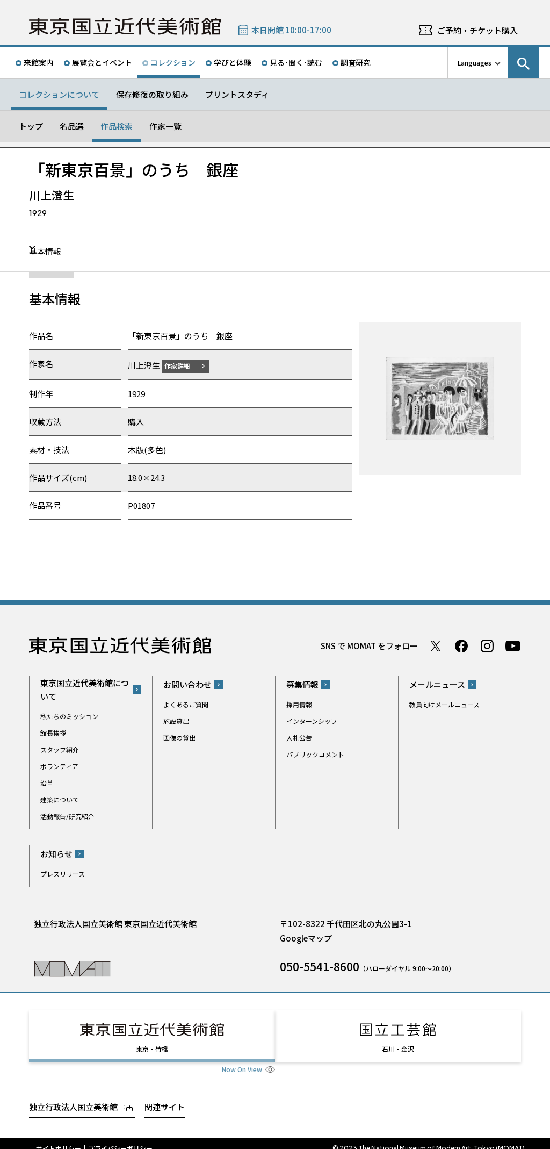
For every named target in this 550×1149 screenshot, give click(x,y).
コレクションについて (59, 94)
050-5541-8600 (319, 966)
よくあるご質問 (185, 704)
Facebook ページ (461, 645)
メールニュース (437, 684)
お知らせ (56, 853)
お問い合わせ (187, 684)
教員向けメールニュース (444, 704)
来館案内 (39, 62)
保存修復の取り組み (152, 94)
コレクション (173, 62)
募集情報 (302, 684)
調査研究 (356, 62)
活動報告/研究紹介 (67, 815)
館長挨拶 (53, 732)
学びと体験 (232, 62)
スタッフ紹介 (59, 748)
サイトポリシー (58, 1138)
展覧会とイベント (102, 62)
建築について (59, 798)
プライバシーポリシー (120, 1138)
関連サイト (164, 1096)
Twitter (436, 645)
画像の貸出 (179, 737)
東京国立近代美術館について (84, 689)
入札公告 (299, 737)
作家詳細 (184, 365)
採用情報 (299, 704)
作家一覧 (165, 126)
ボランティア (59, 765)
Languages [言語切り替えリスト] (474, 62)
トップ (31, 126)
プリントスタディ (237, 94)
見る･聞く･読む (296, 62)
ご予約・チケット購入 (477, 30)
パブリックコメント (315, 754)
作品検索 (116, 126)
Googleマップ (306, 938)
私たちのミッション (69, 715)
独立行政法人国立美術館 (73, 1096)
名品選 (72, 126)
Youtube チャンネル (513, 645)
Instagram (487, 645)
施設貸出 (176, 721)
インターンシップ (311, 721)
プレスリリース (62, 873)
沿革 (46, 782)
